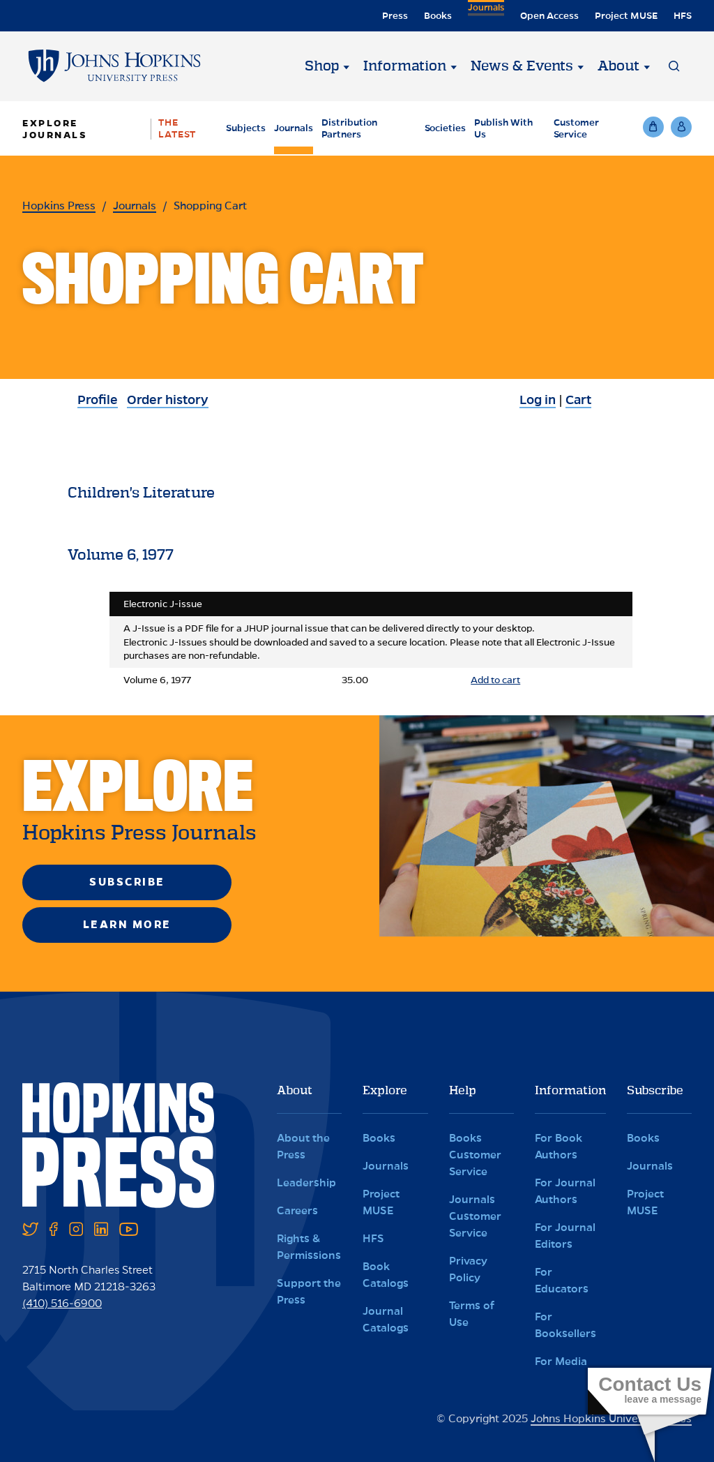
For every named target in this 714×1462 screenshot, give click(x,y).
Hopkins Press (59, 205)
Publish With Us (503, 128)
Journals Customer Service (475, 1216)
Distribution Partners (349, 128)
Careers (297, 1210)
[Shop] (346, 66)
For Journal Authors (565, 1191)
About (618, 66)
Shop (322, 66)
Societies (445, 128)
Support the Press (309, 1291)
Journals (484, 15)
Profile (97, 400)
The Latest (177, 128)
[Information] (453, 66)
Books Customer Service (475, 1154)
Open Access (549, 15)
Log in (537, 400)
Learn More (127, 924)
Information (404, 66)
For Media (561, 1361)
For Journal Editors (565, 1235)
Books (435, 15)
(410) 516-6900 (62, 1303)
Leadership (306, 1182)
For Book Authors (558, 1146)
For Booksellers (565, 1325)
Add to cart (495, 680)
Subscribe (127, 882)
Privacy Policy (468, 1269)
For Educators (561, 1280)
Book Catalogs (386, 1274)
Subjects (246, 128)
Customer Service (576, 128)
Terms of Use (471, 1313)
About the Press (303, 1146)
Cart (578, 400)
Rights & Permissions (309, 1246)
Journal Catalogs (386, 1319)
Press (392, 15)
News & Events (522, 66)
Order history (167, 400)
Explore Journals (54, 129)
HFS (683, 15)
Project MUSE (626, 15)
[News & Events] (580, 66)
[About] (646, 66)
